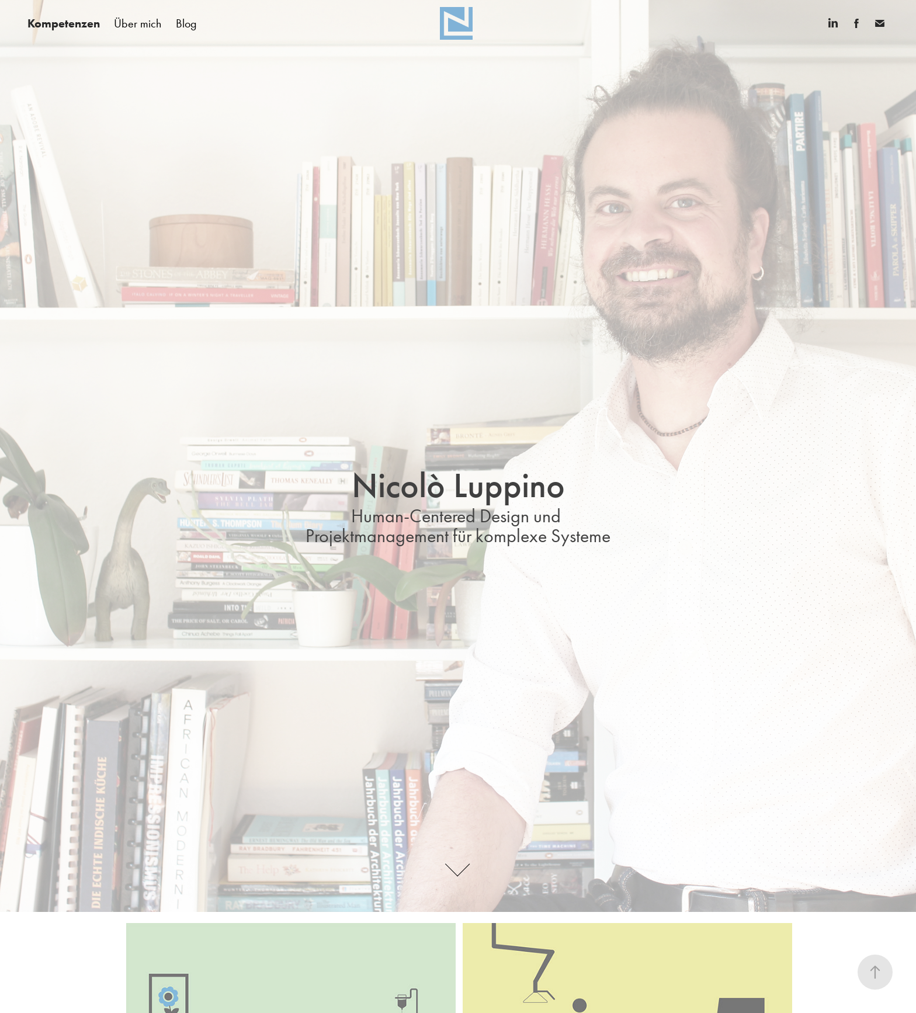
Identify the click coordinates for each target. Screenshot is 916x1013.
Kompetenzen (63, 23)
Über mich (137, 23)
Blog (186, 23)
